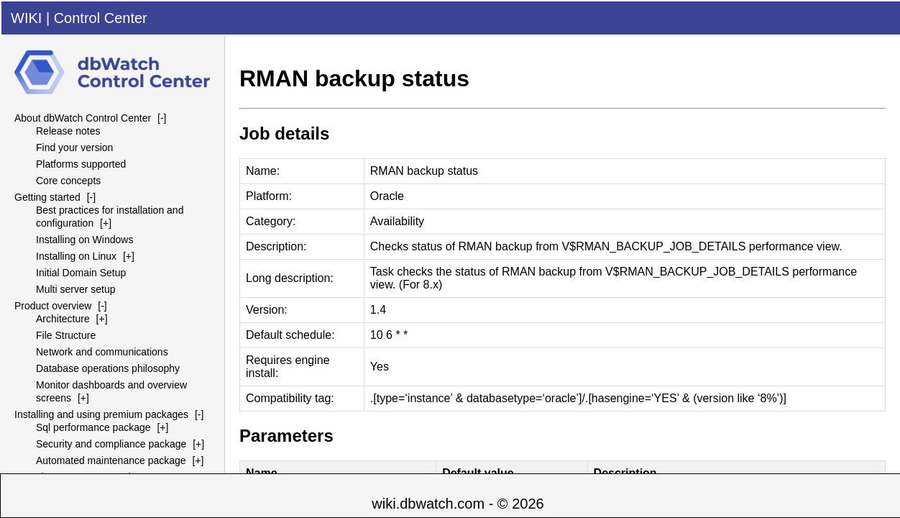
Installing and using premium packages (101, 414)
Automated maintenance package (111, 460)
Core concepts (68, 180)
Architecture (63, 318)
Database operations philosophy (108, 368)
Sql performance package (93, 427)
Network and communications (102, 352)
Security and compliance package (111, 444)
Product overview (52, 306)
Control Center (100, 18)
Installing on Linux (76, 256)
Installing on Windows (84, 239)
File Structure (66, 335)
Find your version (74, 147)
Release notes (68, 131)
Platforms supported (81, 164)
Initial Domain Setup (81, 272)
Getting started (47, 197)
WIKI (26, 18)
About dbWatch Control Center (82, 118)
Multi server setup (75, 289)
